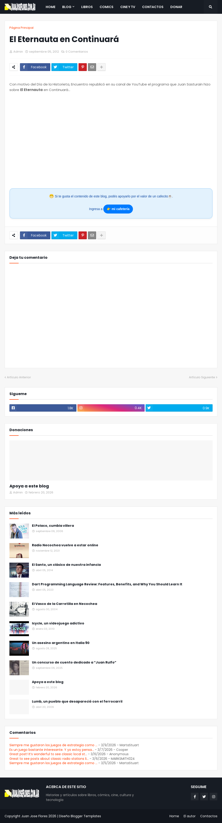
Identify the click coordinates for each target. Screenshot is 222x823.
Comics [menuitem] (106, 7)
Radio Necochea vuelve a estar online (65, 545)
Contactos (208, 816)
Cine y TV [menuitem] (127, 7)
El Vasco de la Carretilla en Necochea (64, 604)
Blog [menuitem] (66, 7)
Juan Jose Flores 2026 (38, 816)
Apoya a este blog (29, 486)
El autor (190, 816)
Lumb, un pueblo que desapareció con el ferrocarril (77, 701)
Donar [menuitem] (176, 7)
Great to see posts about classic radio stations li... (49, 758)
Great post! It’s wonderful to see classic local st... (48, 754)
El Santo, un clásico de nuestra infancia (66, 565)
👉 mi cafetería (118, 209)
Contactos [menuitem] (152, 7)
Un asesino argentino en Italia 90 (61, 643)
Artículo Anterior (19, 377)
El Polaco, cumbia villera (53, 526)
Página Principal (21, 28)
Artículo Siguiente (202, 377)
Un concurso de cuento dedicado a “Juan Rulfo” (74, 662)
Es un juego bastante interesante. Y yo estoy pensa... (51, 749)
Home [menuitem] (50, 7)
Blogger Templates (86, 816)
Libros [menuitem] (87, 7)
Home (174, 816)
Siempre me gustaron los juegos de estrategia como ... (53, 745)
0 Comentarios (77, 51)
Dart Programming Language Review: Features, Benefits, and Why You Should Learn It (107, 584)
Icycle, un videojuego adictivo (58, 623)
